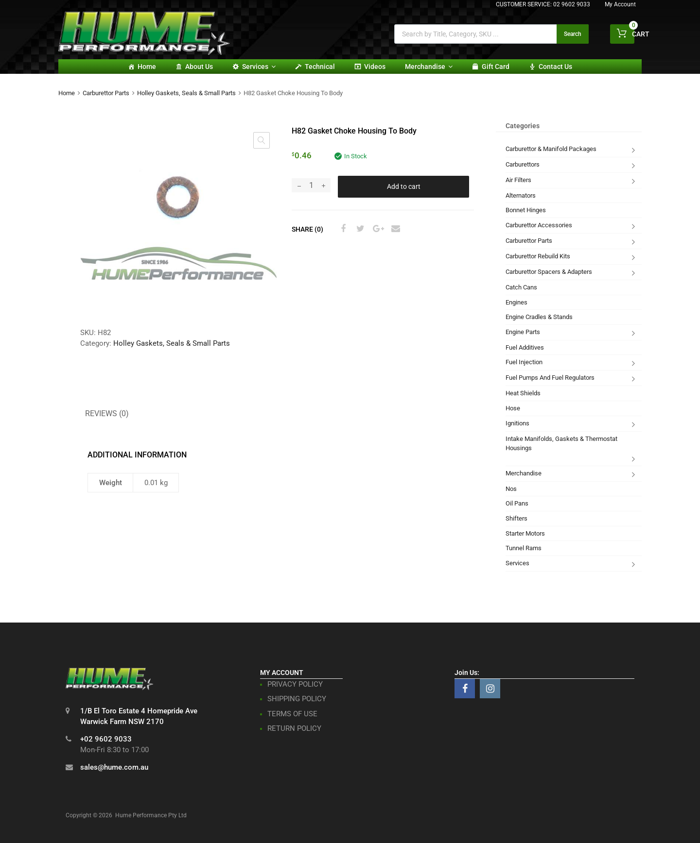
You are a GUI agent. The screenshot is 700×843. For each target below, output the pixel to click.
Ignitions (517, 423)
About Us (199, 66)
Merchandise (429, 66)
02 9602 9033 (571, 4)
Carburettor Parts (106, 93)
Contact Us (555, 66)
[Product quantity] (311, 185)
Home (147, 66)
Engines (516, 302)
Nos (511, 488)
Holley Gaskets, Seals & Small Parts (186, 93)
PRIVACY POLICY (295, 684)
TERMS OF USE (292, 713)
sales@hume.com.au (114, 767)
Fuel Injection (524, 362)
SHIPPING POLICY (296, 698)
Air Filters (518, 180)
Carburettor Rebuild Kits (538, 256)
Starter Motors (525, 533)
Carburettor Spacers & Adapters (549, 271)
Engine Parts (523, 332)
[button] (261, 140)
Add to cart (403, 186)
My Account (620, 4)
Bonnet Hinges (526, 210)
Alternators (521, 195)
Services (259, 66)
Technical (320, 66)
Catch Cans (521, 287)
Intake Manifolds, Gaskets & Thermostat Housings (561, 443)
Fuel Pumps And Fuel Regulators (550, 377)
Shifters (516, 518)
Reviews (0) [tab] (107, 413)
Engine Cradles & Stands (539, 316)
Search (572, 34)
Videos (374, 66)
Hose (513, 408)
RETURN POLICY (294, 728)
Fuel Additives (525, 347)
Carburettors (523, 164)
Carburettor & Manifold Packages (551, 148)
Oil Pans (517, 503)
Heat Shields (523, 393)
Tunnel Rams (524, 548)
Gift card (495, 66)
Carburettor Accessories (539, 225)
